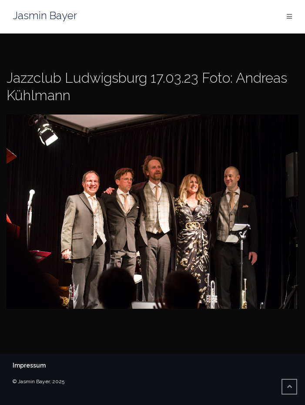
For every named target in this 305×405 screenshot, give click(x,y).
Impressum (29, 365)
